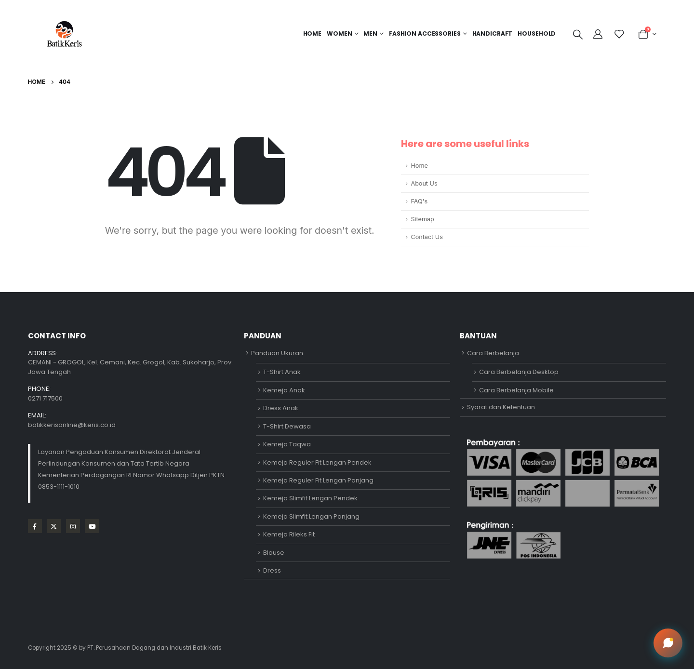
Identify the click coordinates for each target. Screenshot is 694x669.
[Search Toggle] (578, 34)
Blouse (273, 552)
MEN (370, 33)
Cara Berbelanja (493, 353)
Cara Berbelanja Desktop (519, 371)
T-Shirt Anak (282, 371)
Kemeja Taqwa (287, 444)
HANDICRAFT (492, 33)
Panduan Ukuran (277, 353)
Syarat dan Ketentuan (501, 407)
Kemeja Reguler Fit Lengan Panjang (318, 480)
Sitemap (422, 219)
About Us (424, 183)
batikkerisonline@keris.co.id (72, 424)
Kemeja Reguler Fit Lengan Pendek (317, 462)
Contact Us (426, 237)
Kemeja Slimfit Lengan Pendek (310, 498)
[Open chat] (668, 643)
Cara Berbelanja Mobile (516, 390)
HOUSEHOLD (537, 33)
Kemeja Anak (284, 390)
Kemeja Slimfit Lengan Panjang (311, 516)
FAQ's (419, 201)
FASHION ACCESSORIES (425, 33)
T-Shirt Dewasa (287, 426)
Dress (272, 570)
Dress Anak (280, 408)
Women (339, 33)
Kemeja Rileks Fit (289, 534)
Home (312, 33)
